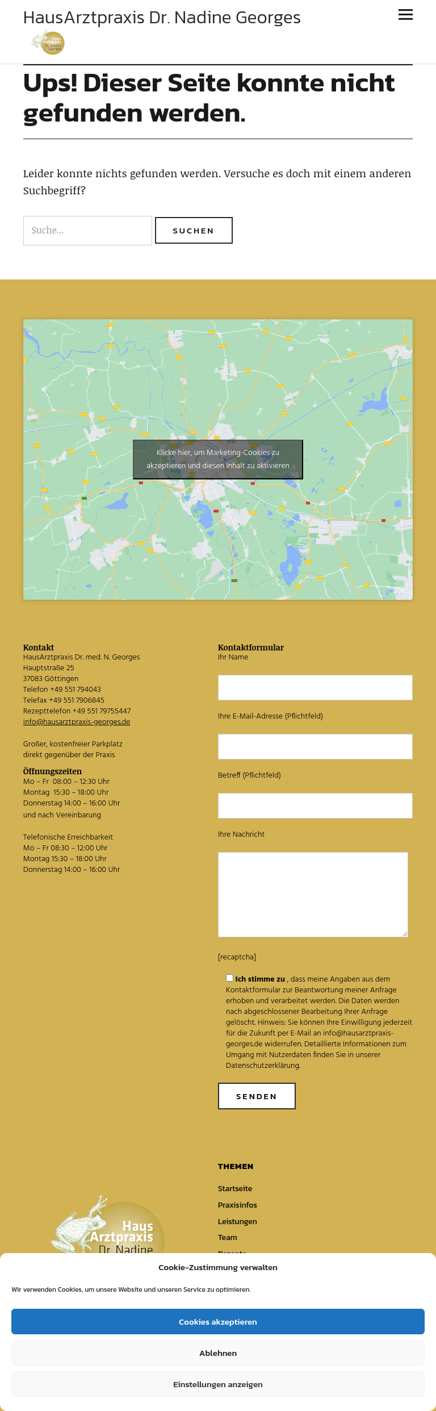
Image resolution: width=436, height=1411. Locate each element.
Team (227, 1237)
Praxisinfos (237, 1205)
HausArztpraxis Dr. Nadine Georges (162, 17)
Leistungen (237, 1222)
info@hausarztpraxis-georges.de (77, 722)
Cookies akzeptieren (218, 1321)
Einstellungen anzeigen (218, 1384)
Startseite (235, 1189)
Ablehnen (218, 1352)
